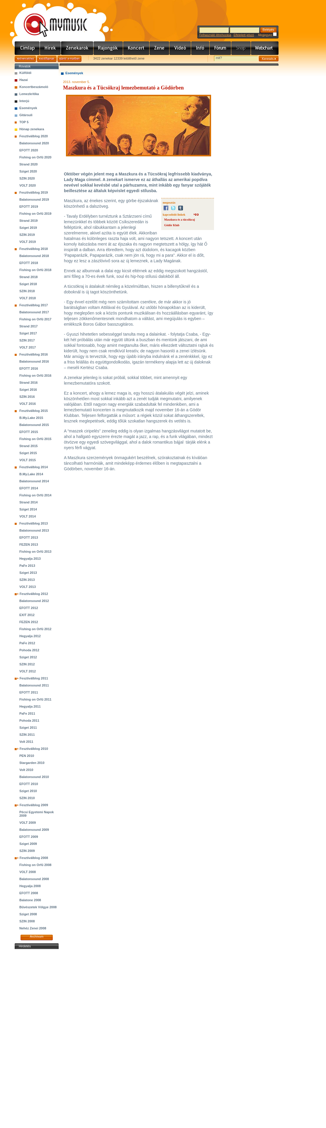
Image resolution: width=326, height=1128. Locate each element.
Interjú (24, 101)
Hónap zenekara (31, 129)
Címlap (27, 48)
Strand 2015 (28, 446)
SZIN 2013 (27, 579)
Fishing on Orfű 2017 (35, 319)
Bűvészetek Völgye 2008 (38, 907)
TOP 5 (23, 122)
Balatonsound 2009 (34, 829)
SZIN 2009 (27, 851)
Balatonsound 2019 (34, 199)
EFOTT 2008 (28, 893)
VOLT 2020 (27, 185)
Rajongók (108, 48)
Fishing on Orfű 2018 (35, 270)
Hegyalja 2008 (30, 886)
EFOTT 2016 (28, 368)
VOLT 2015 (27, 460)
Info (200, 48)
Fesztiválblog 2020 (33, 136)
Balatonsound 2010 (34, 777)
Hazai (23, 80)
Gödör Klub (171, 225)
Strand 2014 (28, 502)
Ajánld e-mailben (69, 59)
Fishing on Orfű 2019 (35, 213)
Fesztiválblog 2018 (33, 249)
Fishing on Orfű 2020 (35, 157)
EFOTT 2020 (28, 150)
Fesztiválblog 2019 (33, 192)
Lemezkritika (29, 94)
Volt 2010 (26, 770)
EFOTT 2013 (28, 537)
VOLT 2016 (27, 403)
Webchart (265, 48)
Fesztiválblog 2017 (33, 305)
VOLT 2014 (27, 516)
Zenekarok (77, 48)
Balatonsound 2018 (34, 256)
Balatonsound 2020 (34, 143)
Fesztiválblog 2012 (34, 594)
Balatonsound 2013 (34, 530)
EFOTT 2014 (28, 488)
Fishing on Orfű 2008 (35, 865)
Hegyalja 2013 (30, 558)
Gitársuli (26, 115)
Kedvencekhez (25, 59)
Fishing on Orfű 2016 (35, 375)
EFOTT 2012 (28, 608)
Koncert (136, 48)
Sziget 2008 (28, 914)
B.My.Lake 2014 (31, 474)
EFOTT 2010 (28, 784)
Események (28, 108)
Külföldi (25, 73)
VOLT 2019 (27, 241)
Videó (180, 48)
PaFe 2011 (27, 713)
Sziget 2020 (28, 171)
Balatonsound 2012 (34, 601)
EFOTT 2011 (28, 692)
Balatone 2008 (30, 900)
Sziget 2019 (28, 227)
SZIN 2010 (27, 798)
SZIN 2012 (27, 664)
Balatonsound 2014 (34, 481)
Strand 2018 (28, 277)
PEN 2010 (26, 755)
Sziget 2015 (28, 453)
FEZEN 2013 (28, 544)
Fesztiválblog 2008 (34, 858)
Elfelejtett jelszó (244, 35)
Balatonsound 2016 (34, 361)
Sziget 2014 (28, 509)
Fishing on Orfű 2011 (35, 699)
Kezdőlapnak (47, 59)
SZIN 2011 (27, 734)
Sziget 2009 (28, 843)
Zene (159, 48)
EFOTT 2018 (28, 263)
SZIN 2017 (27, 340)
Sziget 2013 (28, 572)
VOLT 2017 (27, 347)
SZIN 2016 (27, 396)
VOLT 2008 (27, 872)
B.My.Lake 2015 (31, 418)
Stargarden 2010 (32, 763)
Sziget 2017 (28, 333)
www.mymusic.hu (50, 19)
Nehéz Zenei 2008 (32, 928)
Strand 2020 (28, 164)
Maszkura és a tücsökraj (179, 219)
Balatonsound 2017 (34, 312)
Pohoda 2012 (29, 650)
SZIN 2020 (27, 178)
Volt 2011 (26, 741)
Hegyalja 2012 (30, 636)
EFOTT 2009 (28, 836)
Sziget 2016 (28, 389)
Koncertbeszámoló (33, 87)
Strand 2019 (28, 220)
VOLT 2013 (27, 586)
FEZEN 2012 (28, 622)
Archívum (36, 936)
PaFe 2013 (27, 565)
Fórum (220, 48)
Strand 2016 (28, 382)
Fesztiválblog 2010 (34, 748)
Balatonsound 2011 (34, 685)
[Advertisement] (36, 1039)
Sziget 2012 (28, 657)
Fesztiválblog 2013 (33, 523)
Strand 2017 (28, 326)
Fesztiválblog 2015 (33, 410)
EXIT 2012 (27, 615)
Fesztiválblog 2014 (33, 467)
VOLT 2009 (27, 822)
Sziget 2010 (28, 791)
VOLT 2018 (27, 298)
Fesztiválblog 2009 (34, 805)
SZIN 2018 (27, 291)
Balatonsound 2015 (34, 425)
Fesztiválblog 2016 (33, 354)
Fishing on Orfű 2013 (35, 551)
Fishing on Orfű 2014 (35, 495)
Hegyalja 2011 (30, 706)
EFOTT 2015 (28, 432)
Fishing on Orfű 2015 (35, 439)
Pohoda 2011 (29, 720)
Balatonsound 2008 (34, 879)
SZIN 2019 (27, 234)
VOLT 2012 (27, 671)
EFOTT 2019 (28, 206)
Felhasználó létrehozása (215, 35)
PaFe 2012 (27, 643)
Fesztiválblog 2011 (34, 678)
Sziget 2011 (28, 727)
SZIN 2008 (27, 921)
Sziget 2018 (28, 284)
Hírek (50, 48)
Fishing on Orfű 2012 (35, 629)
